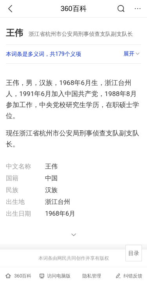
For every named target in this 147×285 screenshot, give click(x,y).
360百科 (73, 9)
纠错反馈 (128, 276)
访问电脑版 (55, 276)
